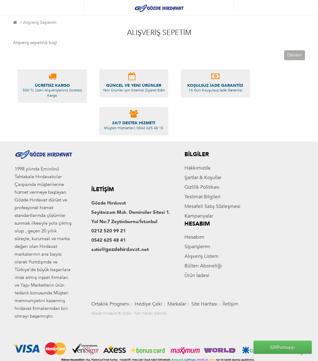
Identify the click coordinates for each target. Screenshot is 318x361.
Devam (294, 55)
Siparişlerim (197, 246)
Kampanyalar (198, 216)
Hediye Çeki (148, 304)
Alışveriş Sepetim (40, 22)
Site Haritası (204, 304)
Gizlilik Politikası (202, 187)
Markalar (176, 304)
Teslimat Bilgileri (202, 196)
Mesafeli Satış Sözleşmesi (212, 206)
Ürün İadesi (196, 275)
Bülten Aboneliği (203, 265)
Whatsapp (282, 347)
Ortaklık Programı (110, 304)
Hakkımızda (197, 168)
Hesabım (194, 237)
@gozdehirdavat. (121, 249)
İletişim (230, 304)
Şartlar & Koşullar (202, 177)
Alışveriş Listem (201, 256)
